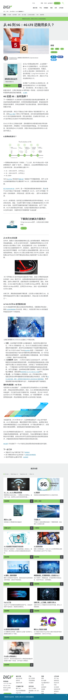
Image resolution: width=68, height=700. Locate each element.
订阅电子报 (7, 674)
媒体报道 (56, 676)
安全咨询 (5, 670)
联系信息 (5, 661)
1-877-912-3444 (7, 663)
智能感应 (18, 683)
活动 (42, 665)
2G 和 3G (10, 182)
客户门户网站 (32, 668)
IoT (62, 50)
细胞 (57, 50)
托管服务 (46, 8)
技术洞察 (18, 15)
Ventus (18, 685)
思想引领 (54, 53)
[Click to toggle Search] (63, 3)
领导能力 (56, 671)
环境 (55, 665)
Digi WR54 (28, 353)
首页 (4, 11)
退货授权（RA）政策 (34, 671)
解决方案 (36, 8)
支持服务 (31, 679)
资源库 (43, 669)
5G (52, 50)
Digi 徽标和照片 (45, 662)
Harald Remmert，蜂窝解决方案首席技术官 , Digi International (25, 58)
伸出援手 (6, 449)
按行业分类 (19, 658)
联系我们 (57, 3)
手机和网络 (32, 660)
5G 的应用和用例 (12, 312)
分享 (54, 57)
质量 (55, 682)
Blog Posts (27, 482)
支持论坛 (31, 674)
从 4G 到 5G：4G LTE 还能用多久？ (19, 11)
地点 (55, 673)
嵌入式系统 (32, 658)
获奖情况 (56, 660)
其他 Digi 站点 (57, 678)
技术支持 (31, 666)
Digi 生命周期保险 (21, 670)
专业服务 (31, 662)
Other (37, 482)
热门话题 (29, 15)
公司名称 (62, 8)
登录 (45, 3)
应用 (24, 15)
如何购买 (50, 3)
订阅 (46, 15)
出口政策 (56, 667)
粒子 (17, 680)
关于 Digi (56, 658)
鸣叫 (54, 60)
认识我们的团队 (39, 15)
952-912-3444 (6, 665)
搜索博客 (52, 15)
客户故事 (43, 660)
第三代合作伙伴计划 (10, 192)
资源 (52, 8)
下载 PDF (24, 231)
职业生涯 (56, 662)
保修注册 (31, 681)
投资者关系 (57, 669)
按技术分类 (19, 662)
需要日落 (22, 182)
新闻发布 (56, 680)
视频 (42, 673)
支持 (56, 8)
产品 (41, 8)
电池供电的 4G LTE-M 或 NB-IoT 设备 (31, 375)
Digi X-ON (18, 673)
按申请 (18, 660)
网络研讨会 (44, 676)
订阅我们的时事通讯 (31, 463)
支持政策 (31, 677)
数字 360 (18, 668)
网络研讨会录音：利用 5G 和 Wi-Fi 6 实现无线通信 (34, 19)
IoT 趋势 (11, 15)
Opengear (18, 678)
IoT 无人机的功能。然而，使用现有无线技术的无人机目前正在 (26, 382)
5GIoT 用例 (12, 117)
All (7, 482)
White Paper (16, 482)
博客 (42, 3)
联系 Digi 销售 (7, 668)
